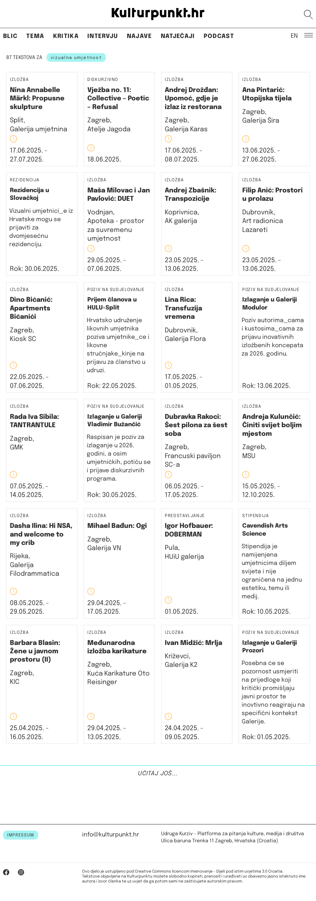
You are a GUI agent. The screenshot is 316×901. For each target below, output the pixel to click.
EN (294, 35)
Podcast (219, 36)
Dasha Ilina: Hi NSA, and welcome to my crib (41, 534)
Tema (35, 36)
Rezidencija (25, 180)
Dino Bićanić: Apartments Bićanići (31, 308)
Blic (10, 36)
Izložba (19, 80)
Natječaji (178, 36)
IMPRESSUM (20, 835)
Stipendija (255, 516)
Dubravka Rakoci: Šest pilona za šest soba (196, 425)
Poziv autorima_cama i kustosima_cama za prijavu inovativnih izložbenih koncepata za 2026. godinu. (273, 337)
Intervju (102, 36)
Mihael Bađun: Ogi (117, 526)
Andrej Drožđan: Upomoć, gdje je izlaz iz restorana (193, 99)
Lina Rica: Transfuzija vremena (183, 308)
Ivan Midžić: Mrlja (193, 643)
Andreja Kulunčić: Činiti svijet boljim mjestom (272, 425)
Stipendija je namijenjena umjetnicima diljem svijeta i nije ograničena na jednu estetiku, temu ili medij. (272, 572)
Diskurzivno (102, 80)
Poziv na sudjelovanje (116, 290)
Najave (139, 36)
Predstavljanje (185, 516)
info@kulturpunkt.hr (110, 835)
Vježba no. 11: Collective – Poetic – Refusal (118, 99)
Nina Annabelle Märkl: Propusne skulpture (37, 99)
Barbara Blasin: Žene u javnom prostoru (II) (35, 651)
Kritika (66, 36)
